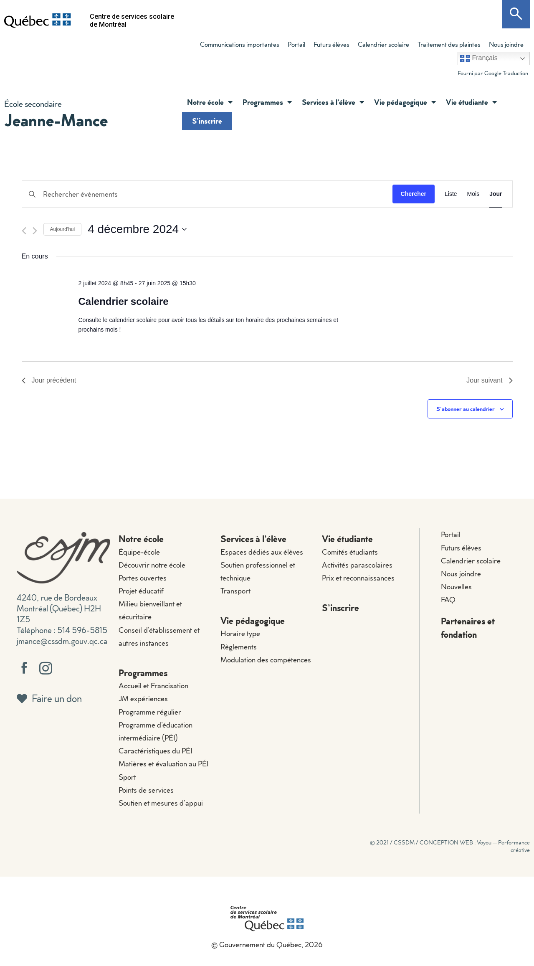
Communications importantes (239, 44)
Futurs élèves (331, 44)
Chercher (413, 193)
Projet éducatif (141, 591)
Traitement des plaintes (449, 44)
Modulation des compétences (265, 659)
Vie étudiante (471, 102)
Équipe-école (139, 552)
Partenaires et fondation (468, 627)
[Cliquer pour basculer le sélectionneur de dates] (137, 229)
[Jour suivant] (35, 231)
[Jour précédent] (24, 231)
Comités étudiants (350, 552)
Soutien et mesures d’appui (161, 803)
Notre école (210, 102)
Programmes (267, 102)
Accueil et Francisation (153, 685)
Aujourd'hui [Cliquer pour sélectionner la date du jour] (62, 229)
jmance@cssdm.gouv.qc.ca (62, 641)
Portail (296, 44)
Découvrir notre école (152, 565)
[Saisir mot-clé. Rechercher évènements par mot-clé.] (207, 194)
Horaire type (240, 633)
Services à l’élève (333, 102)
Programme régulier (150, 712)
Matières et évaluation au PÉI (164, 763)
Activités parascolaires (357, 565)
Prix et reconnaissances (358, 578)
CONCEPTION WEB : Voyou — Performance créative (475, 846)
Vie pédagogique (405, 102)
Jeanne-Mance (56, 120)
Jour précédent (49, 380)
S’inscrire (207, 120)
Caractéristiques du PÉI (155, 750)
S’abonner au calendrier (465, 409)
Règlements (238, 646)
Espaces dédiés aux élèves (261, 552)
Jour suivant (489, 380)
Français (479, 58)
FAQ (448, 599)
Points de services (146, 790)
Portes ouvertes (143, 578)
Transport (235, 591)
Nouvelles (456, 586)
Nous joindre (506, 44)
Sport (127, 777)
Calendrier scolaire (383, 44)
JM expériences (143, 698)
